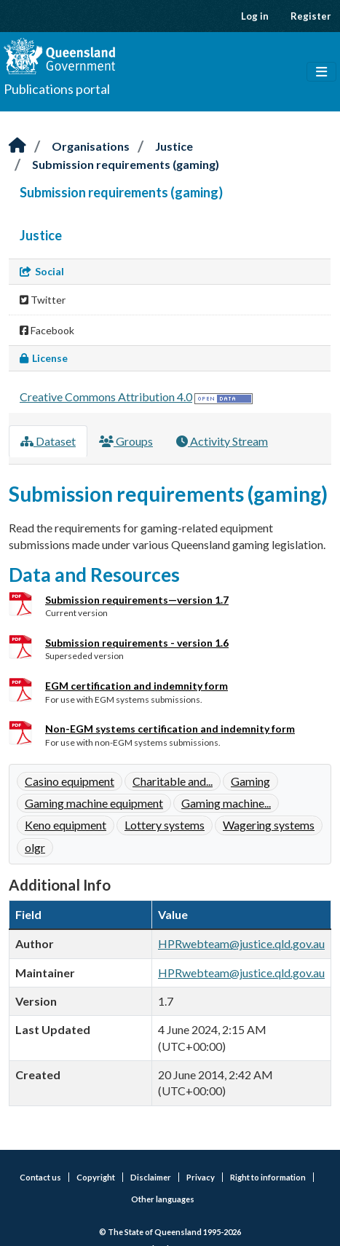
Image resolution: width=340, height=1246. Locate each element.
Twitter (43, 299)
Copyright (95, 1177)
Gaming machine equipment (94, 803)
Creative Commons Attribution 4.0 (106, 396)
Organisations (91, 146)
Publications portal (57, 89)
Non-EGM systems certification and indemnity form (170, 728)
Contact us (40, 1177)
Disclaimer (150, 1177)
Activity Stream (222, 441)
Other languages (162, 1199)
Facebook (47, 330)
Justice (174, 146)
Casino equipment (69, 781)
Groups (126, 441)
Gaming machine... (226, 803)
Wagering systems (269, 825)
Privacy (200, 1177)
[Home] (17, 146)
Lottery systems (164, 825)
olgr (35, 847)
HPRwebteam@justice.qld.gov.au (241, 943)
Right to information (268, 1177)
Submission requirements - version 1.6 (137, 642)
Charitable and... (173, 781)
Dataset (48, 441)
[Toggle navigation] (321, 72)
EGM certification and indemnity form (136, 685)
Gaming (250, 781)
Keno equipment (65, 825)
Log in (255, 16)
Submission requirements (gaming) (125, 164)
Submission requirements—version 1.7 (137, 600)
